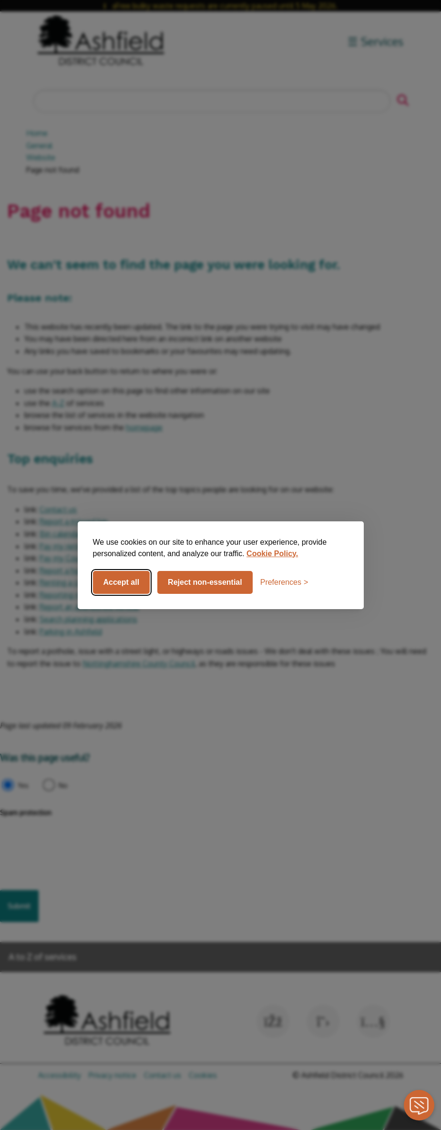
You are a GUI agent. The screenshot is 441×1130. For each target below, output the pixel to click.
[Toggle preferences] (284, 582)
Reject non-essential (205, 582)
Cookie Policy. (272, 553)
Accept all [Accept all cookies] (121, 582)
